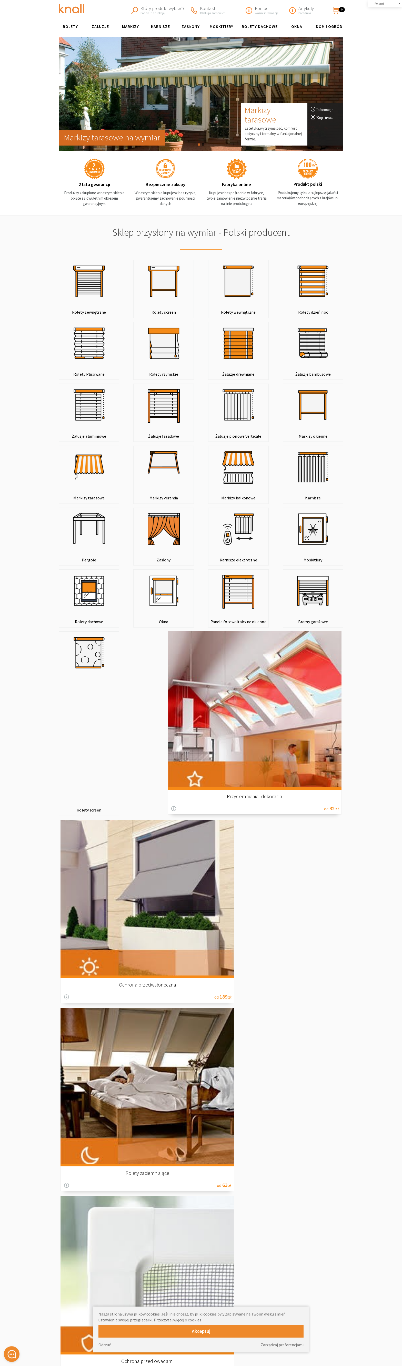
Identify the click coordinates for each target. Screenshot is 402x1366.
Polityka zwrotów (278, 1288)
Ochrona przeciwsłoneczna (164, 644)
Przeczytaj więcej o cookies (177, 1319)
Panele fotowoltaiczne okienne (200, 562)
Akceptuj (201, 1331)
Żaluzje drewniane (143, 374)
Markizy (130, 26)
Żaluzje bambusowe (201, 374)
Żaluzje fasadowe (316, 374)
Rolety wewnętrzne (201, 312)
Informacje (324, 109)
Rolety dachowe (85, 564)
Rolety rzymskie (85, 374)
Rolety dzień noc (259, 312)
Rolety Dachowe (260, 26)
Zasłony (191, 26)
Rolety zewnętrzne (85, 312)
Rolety (70, 26)
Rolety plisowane (205, 1272)
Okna (296, 26)
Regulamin (272, 1277)
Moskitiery (222, 26)
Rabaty (270, 1304)
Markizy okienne (143, 436)
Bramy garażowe (259, 564)
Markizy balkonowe (316, 436)
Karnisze (85, 497)
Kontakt (270, 1293)
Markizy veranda (258, 436)
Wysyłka (270, 1282)
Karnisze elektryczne (258, 497)
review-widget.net (337, 1312)
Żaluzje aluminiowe (259, 374)
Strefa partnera (276, 1352)
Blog (201, 797)
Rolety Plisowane (316, 312)
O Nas (269, 1272)
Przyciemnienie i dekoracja (92, 644)
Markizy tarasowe (260, 115)
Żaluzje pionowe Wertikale (212, 1293)
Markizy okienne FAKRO (210, 1299)
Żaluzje (100, 26)
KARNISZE (160, 26)
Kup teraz (324, 117)
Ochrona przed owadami (310, 644)
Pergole (143, 497)
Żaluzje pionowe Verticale (85, 436)
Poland (379, 3)
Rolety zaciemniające (237, 644)
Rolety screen (143, 312)
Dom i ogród (329, 26)
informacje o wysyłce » (323, 1179)
